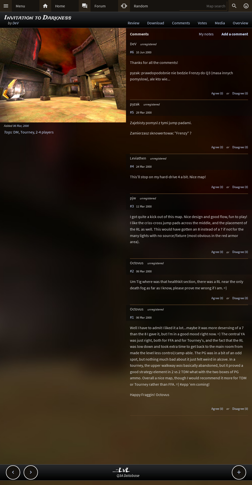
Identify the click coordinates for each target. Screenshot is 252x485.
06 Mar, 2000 (21, 126)
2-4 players (45, 132)
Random (141, 5)
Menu (20, 5)
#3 (132, 206)
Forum (100, 5)
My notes (206, 33)
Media (220, 22)
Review (133, 22)
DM (16, 132)
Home (60, 5)
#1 (132, 317)
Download (155, 22)
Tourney (27, 132)
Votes (202, 22)
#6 (132, 51)
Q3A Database (128, 475)
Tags (8, 132)
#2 (132, 270)
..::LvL (121, 470)
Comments (181, 22)
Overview (240, 22)
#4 (132, 166)
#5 (132, 112)
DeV (16, 22)
